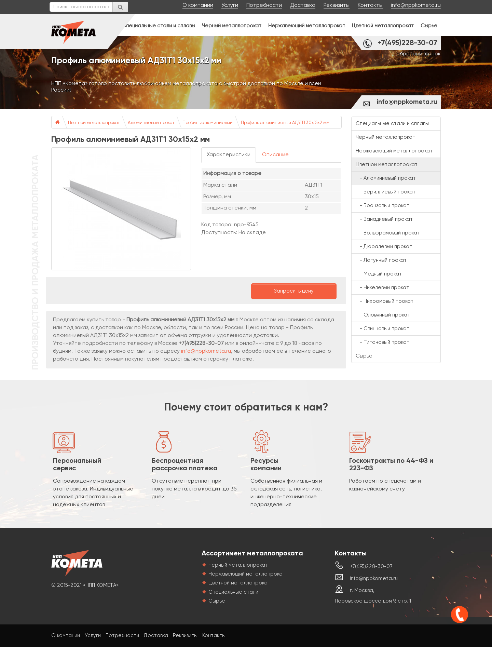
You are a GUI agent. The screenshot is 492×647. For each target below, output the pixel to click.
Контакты (370, 5)
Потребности (264, 5)
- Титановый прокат (382, 342)
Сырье (429, 25)
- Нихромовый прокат (384, 301)
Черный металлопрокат (231, 25)
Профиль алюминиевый (207, 123)
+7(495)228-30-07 (407, 43)
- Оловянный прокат (383, 315)
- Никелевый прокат (382, 287)
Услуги (229, 5)
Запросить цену (294, 291)
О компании (197, 5)
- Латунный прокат (381, 260)
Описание (275, 155)
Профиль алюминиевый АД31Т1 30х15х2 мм (285, 123)
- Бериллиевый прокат (385, 191)
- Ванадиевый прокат (384, 219)
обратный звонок (418, 54)
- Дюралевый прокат (384, 246)
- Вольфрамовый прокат (388, 232)
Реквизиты (337, 5)
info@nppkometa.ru (416, 5)
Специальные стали (233, 592)
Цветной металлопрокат (383, 25)
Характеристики (228, 155)
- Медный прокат (379, 274)
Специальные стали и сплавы (158, 25)
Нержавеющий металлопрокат (306, 25)
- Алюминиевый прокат (386, 178)
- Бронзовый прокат (382, 205)
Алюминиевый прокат (151, 123)
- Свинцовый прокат (382, 328)
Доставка (302, 5)
